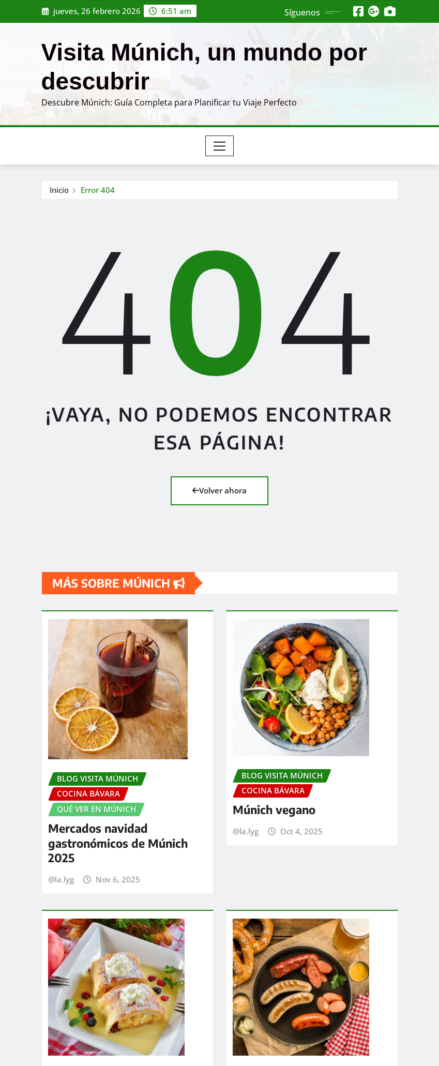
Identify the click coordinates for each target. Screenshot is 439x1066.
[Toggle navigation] (219, 146)
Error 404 (98, 190)
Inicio (59, 190)
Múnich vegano (274, 792)
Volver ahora (219, 490)
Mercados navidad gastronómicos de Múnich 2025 (118, 827)
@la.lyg (61, 863)
